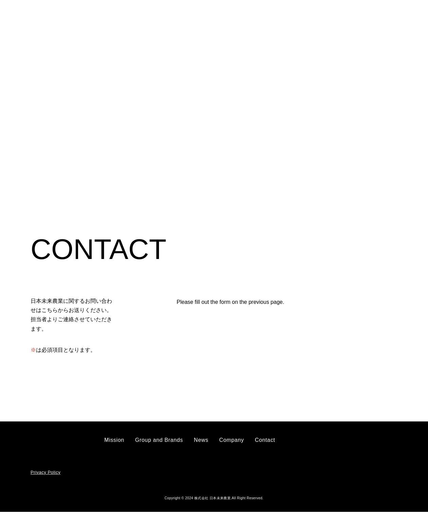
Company (288, 18)
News (255, 18)
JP (387, 18)
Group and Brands (211, 18)
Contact (339, 18)
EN (401, 18)
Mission (164, 18)
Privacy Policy (45, 480)
